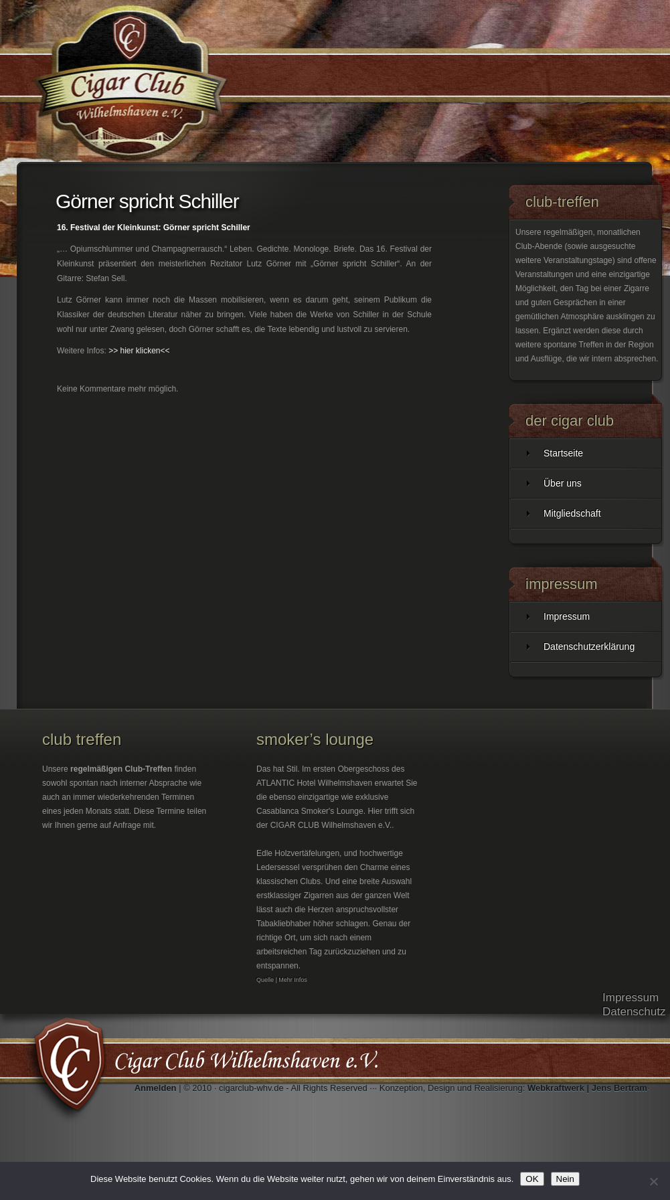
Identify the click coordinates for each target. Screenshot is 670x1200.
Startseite (563, 453)
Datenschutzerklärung (589, 646)
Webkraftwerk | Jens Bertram (587, 1088)
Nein (565, 1179)
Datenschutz (634, 1011)
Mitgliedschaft (572, 513)
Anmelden (156, 1088)
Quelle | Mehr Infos (281, 979)
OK (531, 1179)
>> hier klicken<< (138, 350)
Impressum (566, 616)
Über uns (562, 483)
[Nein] (653, 1181)
